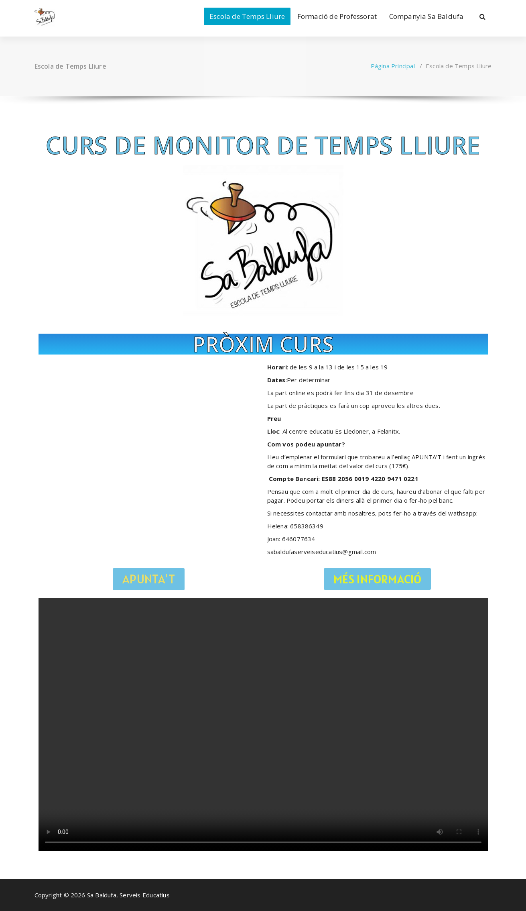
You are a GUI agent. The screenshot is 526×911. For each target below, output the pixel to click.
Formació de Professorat (337, 16)
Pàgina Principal (393, 66)
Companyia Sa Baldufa (426, 16)
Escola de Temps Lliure (247, 16)
